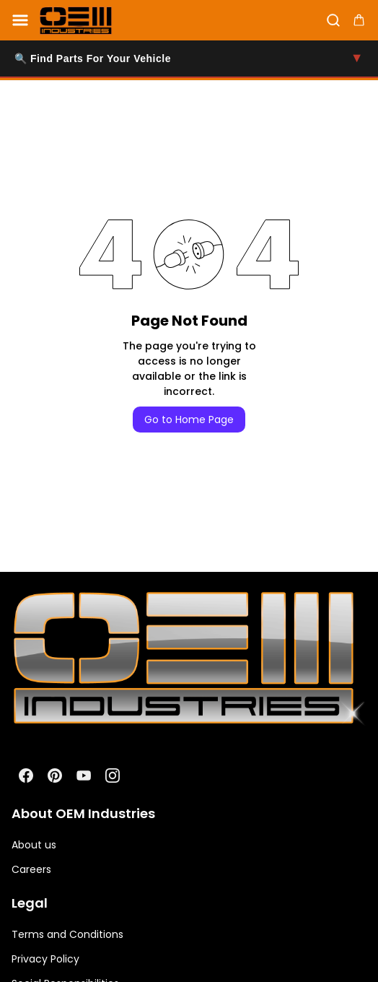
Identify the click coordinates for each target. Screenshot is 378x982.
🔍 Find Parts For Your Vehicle (189, 58)
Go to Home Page (189, 419)
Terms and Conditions (67, 934)
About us (34, 845)
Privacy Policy (45, 959)
